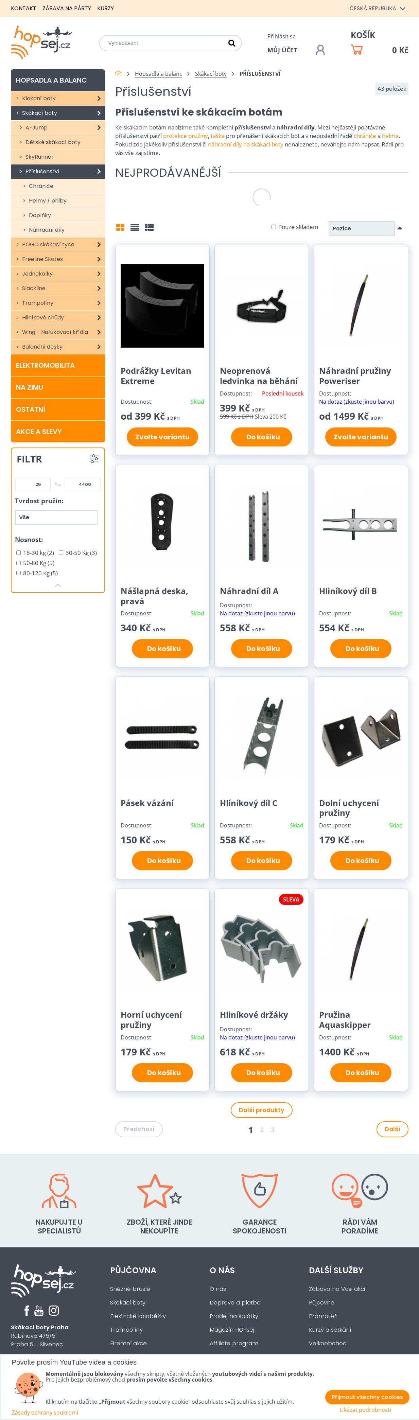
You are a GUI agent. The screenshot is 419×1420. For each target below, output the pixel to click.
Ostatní (30, 409)
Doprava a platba (235, 1303)
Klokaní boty (63, 98)
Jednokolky (63, 274)
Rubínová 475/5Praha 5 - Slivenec (40, 1335)
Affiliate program (234, 1343)
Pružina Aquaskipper (345, 1019)
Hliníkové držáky (254, 1014)
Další (392, 1129)
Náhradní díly (46, 230)
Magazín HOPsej (232, 1330)
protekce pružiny (185, 136)
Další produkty (261, 1110)
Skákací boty (63, 113)
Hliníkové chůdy (63, 318)
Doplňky (39, 215)
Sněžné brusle (130, 1289)
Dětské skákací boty (52, 142)
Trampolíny (63, 303)
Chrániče (40, 186)
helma (390, 136)
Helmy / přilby (47, 201)
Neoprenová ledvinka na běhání (259, 375)
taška (218, 136)
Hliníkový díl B (348, 590)
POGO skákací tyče (63, 245)
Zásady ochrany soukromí (45, 1412)
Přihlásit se (281, 36)
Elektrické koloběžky (138, 1316)
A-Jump (64, 128)
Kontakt (23, 8)
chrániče (365, 136)
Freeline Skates (63, 259)
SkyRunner (39, 157)
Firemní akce (128, 1343)
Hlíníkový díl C (248, 802)
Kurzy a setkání (330, 1330)
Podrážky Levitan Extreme (156, 375)
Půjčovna (133, 1270)
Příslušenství (64, 171)
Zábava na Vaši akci (337, 1289)
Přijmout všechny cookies (367, 1397)
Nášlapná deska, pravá (154, 596)
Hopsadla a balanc (51, 80)
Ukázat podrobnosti (365, 1410)
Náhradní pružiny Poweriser (355, 375)
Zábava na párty (66, 8)
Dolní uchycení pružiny (349, 808)
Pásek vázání (147, 802)
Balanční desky (63, 347)
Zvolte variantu (162, 437)
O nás (222, 1270)
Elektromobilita (45, 365)
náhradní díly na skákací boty (245, 144)
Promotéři (323, 1316)
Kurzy (105, 8)
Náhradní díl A (249, 590)
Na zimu (29, 387)
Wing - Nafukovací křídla (63, 332)
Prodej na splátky (234, 1316)
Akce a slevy (39, 431)
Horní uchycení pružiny (151, 1019)
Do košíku (262, 437)
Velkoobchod (328, 1343)
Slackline (63, 288)
